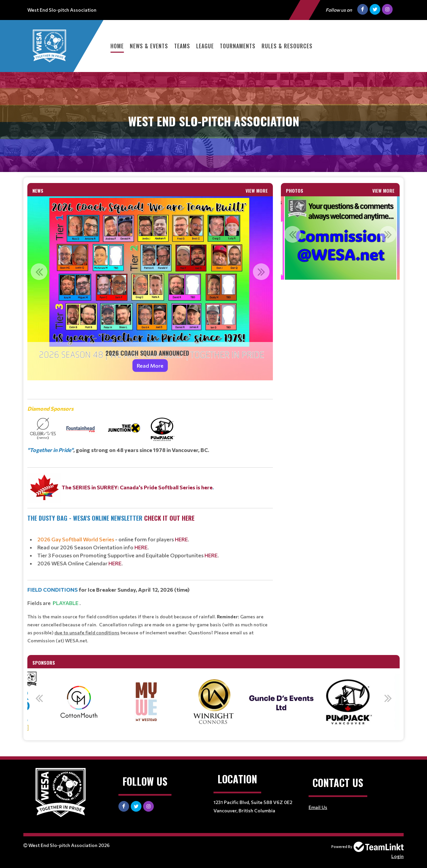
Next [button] (261, 271)
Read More (150, 365)
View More (257, 190)
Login (397, 856)
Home (117, 46)
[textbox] (150, 515)
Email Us (318, 807)
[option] (150, 288)
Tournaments (238, 46)
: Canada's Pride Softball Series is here (164, 487)
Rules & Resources (287, 46)
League (205, 46)
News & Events (149, 46)
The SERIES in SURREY (89, 487)
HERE (181, 539)
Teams (182, 46)
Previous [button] (39, 271)
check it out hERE (169, 518)
